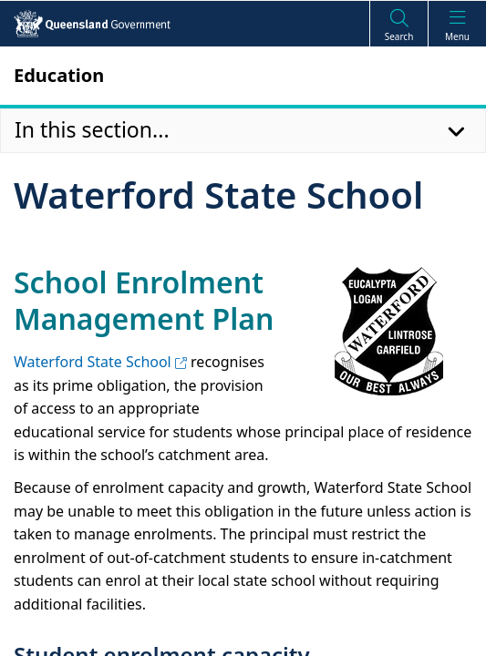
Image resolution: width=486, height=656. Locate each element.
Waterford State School (100, 362)
